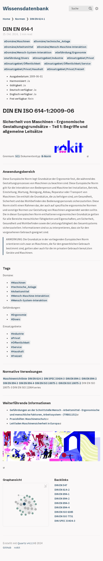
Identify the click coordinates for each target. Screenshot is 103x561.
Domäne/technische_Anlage (52, 41)
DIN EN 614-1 (37, 19)
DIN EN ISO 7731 (64, 516)
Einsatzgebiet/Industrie (48, 58)
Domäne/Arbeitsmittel (19, 47)
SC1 (17, 156)
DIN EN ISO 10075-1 (46, 383)
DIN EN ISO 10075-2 (70, 383)
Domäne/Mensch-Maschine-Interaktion (62, 47)
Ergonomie (19, 314)
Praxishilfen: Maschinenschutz (29, 419)
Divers (16, 319)
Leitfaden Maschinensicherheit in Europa (35, 423)
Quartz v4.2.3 (26, 543)
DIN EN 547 (61, 485)
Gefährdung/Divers (17, 58)
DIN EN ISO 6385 (64, 512)
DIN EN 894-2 (89, 378)
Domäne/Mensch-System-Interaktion (28, 52)
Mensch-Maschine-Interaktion (31, 295)
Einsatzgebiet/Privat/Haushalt (24, 69)
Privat (16, 338)
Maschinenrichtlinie (15, 378)
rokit (17, 547)
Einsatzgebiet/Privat (81, 58)
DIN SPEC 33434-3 (54, 378)
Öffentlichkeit (21, 342)
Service (17, 347)
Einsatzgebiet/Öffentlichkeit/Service (68, 63)
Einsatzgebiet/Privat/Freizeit (66, 69)
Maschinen (19, 282)
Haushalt (18, 351)
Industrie (18, 333)
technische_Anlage (24, 287)
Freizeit (17, 356)
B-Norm (46, 156)
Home (6, 19)
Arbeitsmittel (21, 291)
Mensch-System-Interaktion (30, 300)
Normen (20, 19)
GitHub (7, 547)
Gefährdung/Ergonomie (71, 52)
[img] (90, 8)
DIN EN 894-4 (26, 383)
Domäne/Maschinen (18, 41)
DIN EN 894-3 (10, 383)
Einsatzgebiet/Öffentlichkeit (23, 63)
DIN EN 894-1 (73, 378)
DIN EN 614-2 (35, 378)
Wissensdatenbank (26, 8)
